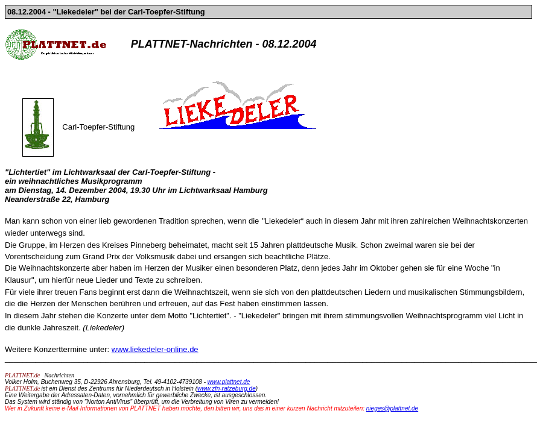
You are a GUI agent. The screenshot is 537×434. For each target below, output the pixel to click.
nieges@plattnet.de (392, 408)
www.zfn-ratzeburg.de (226, 388)
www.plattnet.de (229, 382)
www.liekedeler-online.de (155, 349)
